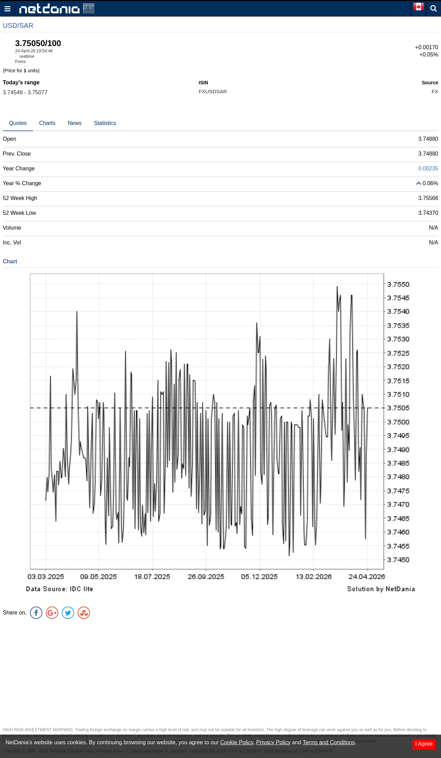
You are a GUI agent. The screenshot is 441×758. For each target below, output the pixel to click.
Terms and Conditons (328, 742)
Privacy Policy (273, 742)
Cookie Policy (236, 742)
